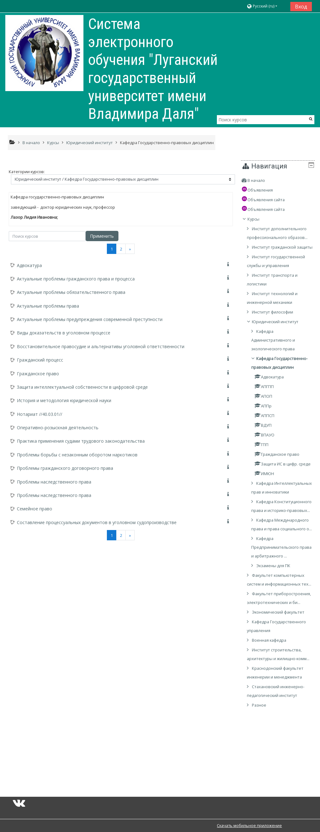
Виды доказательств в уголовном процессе (63, 333)
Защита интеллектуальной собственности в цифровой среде (82, 387)
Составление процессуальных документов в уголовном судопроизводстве (97, 522)
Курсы (258, 219)
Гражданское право (38, 374)
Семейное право (34, 509)
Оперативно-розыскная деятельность (57, 428)
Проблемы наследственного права (54, 482)
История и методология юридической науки (64, 400)
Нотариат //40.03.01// (39, 414)
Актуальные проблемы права (48, 306)
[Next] (130, 249)
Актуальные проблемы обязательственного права (71, 292)
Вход (301, 6)
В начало (260, 180)
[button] (266, 6)
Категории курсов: (27, 171)
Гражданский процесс (40, 360)
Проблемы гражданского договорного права (65, 468)
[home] (44, 53)
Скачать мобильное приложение (249, 825)
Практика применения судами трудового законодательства (81, 441)
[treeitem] (280, 180)
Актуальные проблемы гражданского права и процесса (76, 279)
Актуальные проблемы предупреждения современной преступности (89, 319)
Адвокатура (29, 265)
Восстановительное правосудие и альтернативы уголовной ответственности (100, 346)
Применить (102, 236)
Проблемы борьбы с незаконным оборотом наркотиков (77, 455)
